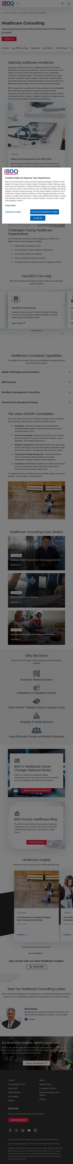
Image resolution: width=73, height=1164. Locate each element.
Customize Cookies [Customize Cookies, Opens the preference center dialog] (13, 212)
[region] (36, 195)
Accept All (38, 218)
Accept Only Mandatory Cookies (44, 212)
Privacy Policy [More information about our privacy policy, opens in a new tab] (10, 205)
